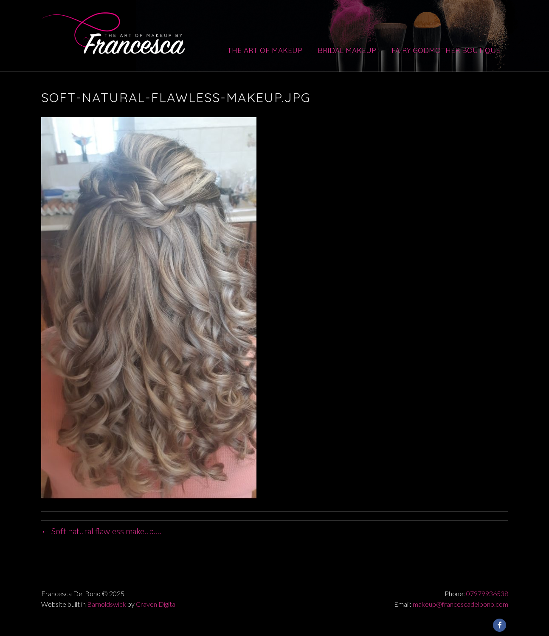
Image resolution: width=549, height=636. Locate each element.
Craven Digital (156, 604)
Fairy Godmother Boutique (445, 50)
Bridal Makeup (347, 50)
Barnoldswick (106, 604)
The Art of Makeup (264, 50)
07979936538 (487, 593)
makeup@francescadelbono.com (460, 604)
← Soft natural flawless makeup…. (101, 531)
